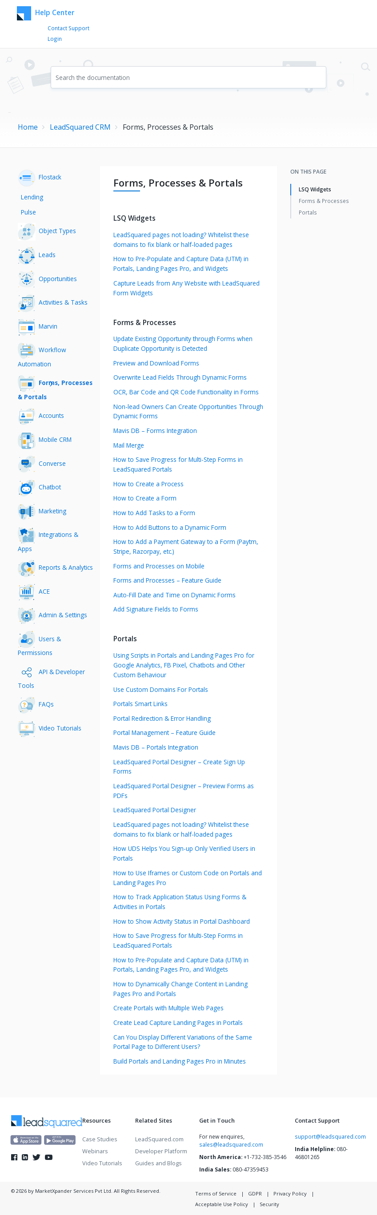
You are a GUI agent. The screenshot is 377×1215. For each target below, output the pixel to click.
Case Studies (99, 1139)
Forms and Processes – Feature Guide (167, 580)
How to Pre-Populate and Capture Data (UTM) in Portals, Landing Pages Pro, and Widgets (181, 263)
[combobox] (188, 77)
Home (28, 127)
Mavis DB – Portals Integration (155, 747)
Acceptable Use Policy (221, 1204)
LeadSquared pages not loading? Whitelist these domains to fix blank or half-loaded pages (181, 239)
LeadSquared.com (159, 1139)
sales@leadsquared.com (231, 1144)
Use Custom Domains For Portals (160, 689)
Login (55, 38)
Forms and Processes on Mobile (159, 566)
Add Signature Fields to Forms (155, 609)
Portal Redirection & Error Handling (162, 718)
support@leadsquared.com (330, 1136)
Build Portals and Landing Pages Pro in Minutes (179, 1061)
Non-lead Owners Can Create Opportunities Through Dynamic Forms (188, 411)
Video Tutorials (102, 1163)
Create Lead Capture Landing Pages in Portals (178, 1022)
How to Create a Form (144, 498)
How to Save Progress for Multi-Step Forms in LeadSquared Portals (178, 464)
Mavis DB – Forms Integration (155, 430)
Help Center (45, 13)
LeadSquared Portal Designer (154, 810)
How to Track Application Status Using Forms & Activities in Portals (179, 902)
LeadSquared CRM (80, 127)
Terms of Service (216, 1193)
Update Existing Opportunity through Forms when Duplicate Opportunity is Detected (183, 343)
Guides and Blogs (158, 1163)
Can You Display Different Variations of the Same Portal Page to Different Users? (182, 1042)
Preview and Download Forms (156, 363)
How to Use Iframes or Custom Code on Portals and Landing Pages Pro (187, 878)
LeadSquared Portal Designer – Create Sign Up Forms (179, 767)
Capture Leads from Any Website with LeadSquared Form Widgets (186, 288)
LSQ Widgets (315, 189)
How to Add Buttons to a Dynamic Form (169, 527)
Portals (308, 212)
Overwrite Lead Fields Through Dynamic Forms (180, 377)
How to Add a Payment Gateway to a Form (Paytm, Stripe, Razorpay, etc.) (185, 546)
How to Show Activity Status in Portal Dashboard (181, 921)
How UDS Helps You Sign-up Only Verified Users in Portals (184, 853)
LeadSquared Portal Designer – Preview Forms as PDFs (183, 791)
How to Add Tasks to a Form (154, 512)
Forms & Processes (324, 200)
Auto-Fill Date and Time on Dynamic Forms (174, 595)
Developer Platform (161, 1151)
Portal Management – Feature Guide (164, 732)
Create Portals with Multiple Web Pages (168, 1008)
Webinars (95, 1151)
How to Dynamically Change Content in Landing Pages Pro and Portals (180, 989)
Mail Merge (128, 445)
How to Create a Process (148, 484)
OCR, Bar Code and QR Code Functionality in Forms (186, 392)
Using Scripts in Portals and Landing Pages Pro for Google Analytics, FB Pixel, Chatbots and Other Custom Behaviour (183, 665)
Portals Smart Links (140, 703)
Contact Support (68, 28)
